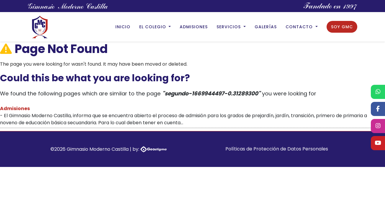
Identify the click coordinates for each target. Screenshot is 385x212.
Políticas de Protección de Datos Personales (276, 148)
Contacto (300, 27)
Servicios (229, 27)
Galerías (266, 27)
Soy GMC (342, 27)
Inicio (122, 27)
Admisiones (194, 27)
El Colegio (153, 27)
